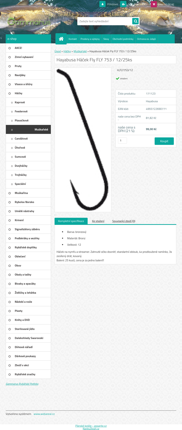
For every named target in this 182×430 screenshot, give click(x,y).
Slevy (106, 39)
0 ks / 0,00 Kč (166, 4)
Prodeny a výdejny (90, 39)
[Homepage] (62, 38)
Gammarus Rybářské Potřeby (22, 384)
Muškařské (80, 51)
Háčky (67, 51)
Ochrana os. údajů (146, 39)
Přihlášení (110, 4)
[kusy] (122, 140)
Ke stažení (98, 221)
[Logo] (30, 21)
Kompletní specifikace (71, 221)
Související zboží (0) (123, 221)
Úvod (58, 51)
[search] (135, 21)
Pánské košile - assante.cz (91, 426)
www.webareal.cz (44, 414)
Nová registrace (135, 4)
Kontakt (73, 39)
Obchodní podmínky (123, 39)
